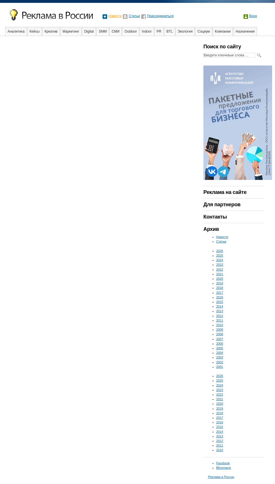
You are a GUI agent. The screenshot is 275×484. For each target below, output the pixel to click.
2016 (219, 297)
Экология (185, 31)
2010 (219, 325)
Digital (89, 31)
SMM (103, 31)
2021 (219, 274)
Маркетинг (70, 31)
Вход (253, 16)
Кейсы (35, 31)
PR (159, 31)
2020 (219, 278)
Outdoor (131, 31)
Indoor (147, 31)
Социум (204, 31)
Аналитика (15, 31)
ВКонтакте (223, 467)
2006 (219, 343)
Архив (211, 229)
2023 (219, 264)
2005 (219, 348)
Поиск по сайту (222, 46)
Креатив (50, 31)
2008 (219, 334)
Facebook (223, 463)
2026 (219, 251)
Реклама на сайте (225, 192)
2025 (219, 255)
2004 (219, 352)
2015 (219, 302)
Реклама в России (221, 477)
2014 (219, 306)
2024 (219, 260)
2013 (219, 311)
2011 (219, 320)
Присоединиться (160, 16)
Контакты (215, 217)
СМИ (115, 31)
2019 (219, 283)
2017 (219, 292)
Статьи (134, 16)
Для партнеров (221, 204)
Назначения (245, 31)
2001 (219, 366)
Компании (223, 31)
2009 (219, 329)
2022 (219, 269)
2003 (219, 357)
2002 (219, 362)
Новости (114, 16)
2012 (219, 316)
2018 (219, 287)
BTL (169, 31)
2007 (219, 339)
